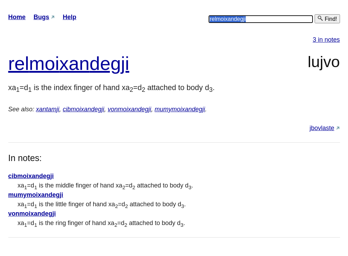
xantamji (47, 109)
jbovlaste (321, 128)
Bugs (41, 17)
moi (44, 63)
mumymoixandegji (180, 109)
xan (74, 63)
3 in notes (326, 39)
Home (17, 17)
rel (18, 63)
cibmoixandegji (83, 109)
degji (109, 63)
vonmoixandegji (129, 109)
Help (69, 17)
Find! (327, 18)
